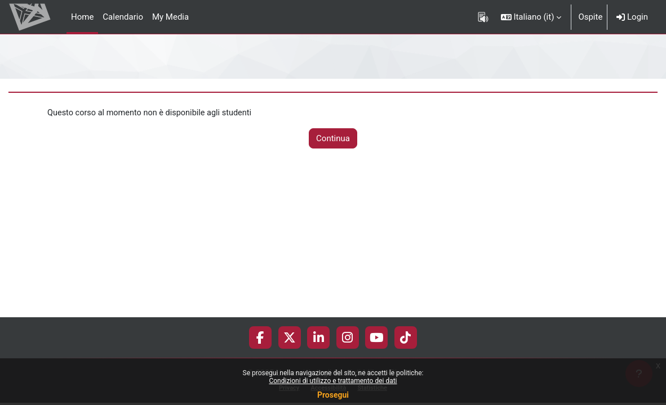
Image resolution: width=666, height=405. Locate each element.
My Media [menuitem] (170, 17)
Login (632, 17)
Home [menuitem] (82, 17)
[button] (531, 17)
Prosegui (333, 394)
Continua (333, 138)
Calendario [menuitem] (123, 17)
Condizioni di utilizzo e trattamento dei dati (333, 381)
